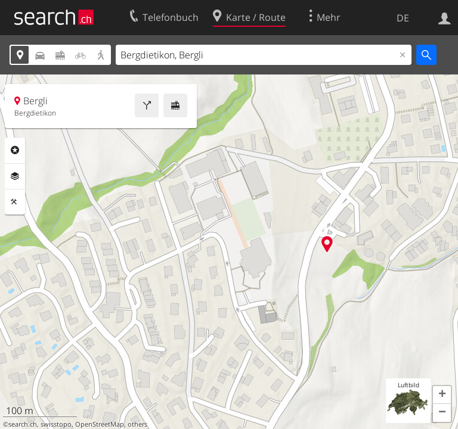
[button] (442, 395)
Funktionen (15, 201)
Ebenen (15, 176)
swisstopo (56, 424)
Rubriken (15, 150)
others (137, 424)
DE (403, 17)
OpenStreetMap (99, 424)
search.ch (22, 424)
